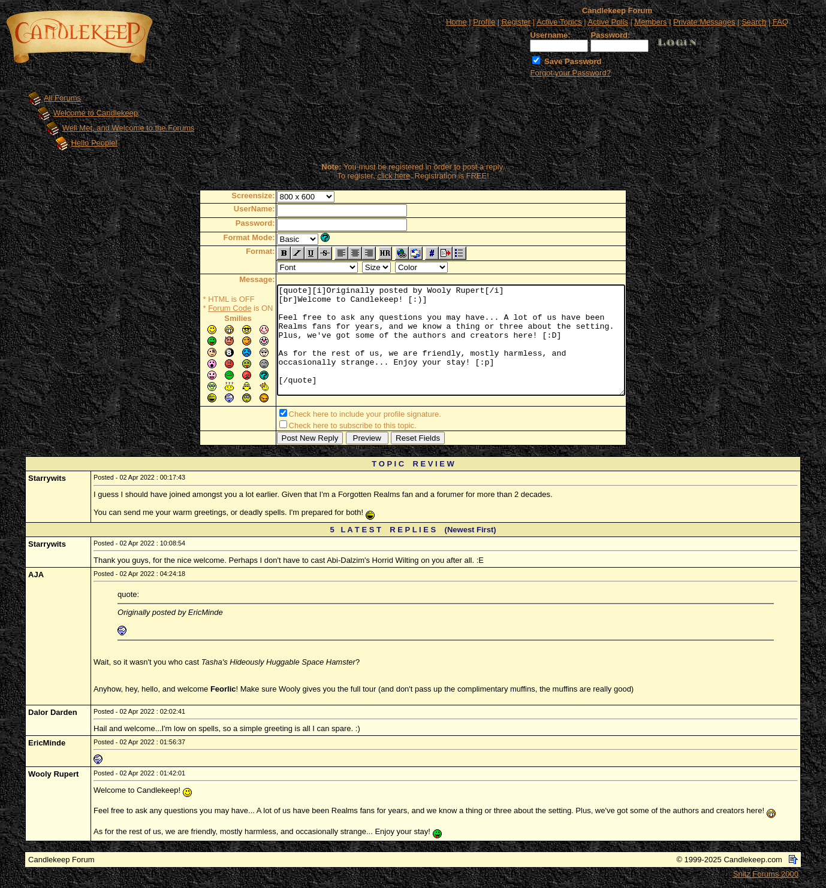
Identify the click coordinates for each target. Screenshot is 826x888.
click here (393, 175)
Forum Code (208, 308)
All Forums (62, 97)
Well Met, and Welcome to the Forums (128, 127)
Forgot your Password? (570, 72)
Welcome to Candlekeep (95, 112)
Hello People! (94, 142)
